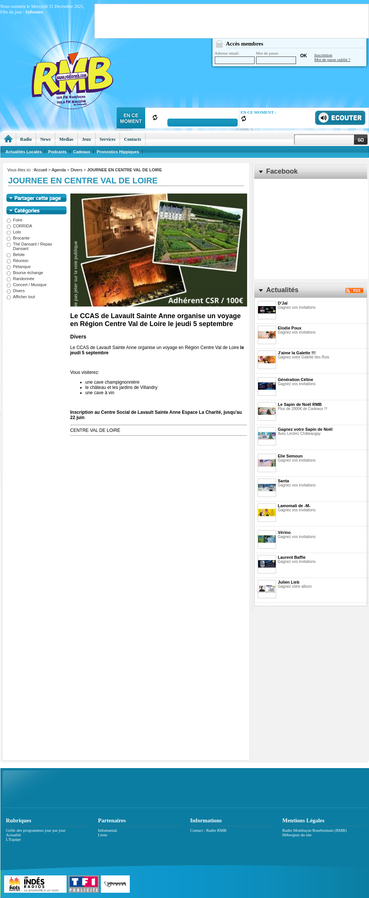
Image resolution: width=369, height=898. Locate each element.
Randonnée (20, 278)
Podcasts (57, 151)
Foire (14, 220)
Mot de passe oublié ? (332, 59)
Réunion (17, 260)
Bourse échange (24, 272)
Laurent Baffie (292, 557)
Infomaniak (107, 830)
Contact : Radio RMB (208, 830)
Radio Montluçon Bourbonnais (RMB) (314, 830)
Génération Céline (295, 379)
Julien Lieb (288, 582)
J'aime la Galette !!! (297, 353)
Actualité (13, 834)
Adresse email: (235, 57)
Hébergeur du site (297, 834)
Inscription (323, 55)
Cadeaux (81, 151)
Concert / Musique (26, 284)
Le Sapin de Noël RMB (300, 404)
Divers (76, 170)
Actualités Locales (24, 151)
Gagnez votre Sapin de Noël (305, 429)
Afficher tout (20, 296)
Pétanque (18, 266)
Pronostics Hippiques (118, 151)
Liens (102, 834)
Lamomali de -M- (294, 505)
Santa (283, 481)
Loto (13, 232)
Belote (15, 254)
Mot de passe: (276, 57)
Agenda (59, 170)
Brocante (18, 238)
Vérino (284, 532)
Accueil (40, 170)
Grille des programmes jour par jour (36, 830)
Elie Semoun (290, 456)
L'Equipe (13, 839)
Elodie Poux (290, 328)
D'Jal (283, 303)
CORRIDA (19, 226)
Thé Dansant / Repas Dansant (29, 246)
